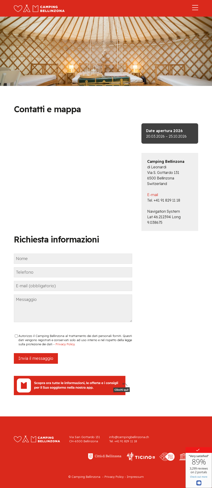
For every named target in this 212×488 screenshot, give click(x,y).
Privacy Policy (65, 344)
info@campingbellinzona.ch (129, 437)
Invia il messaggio (35, 358)
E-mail (152, 194)
